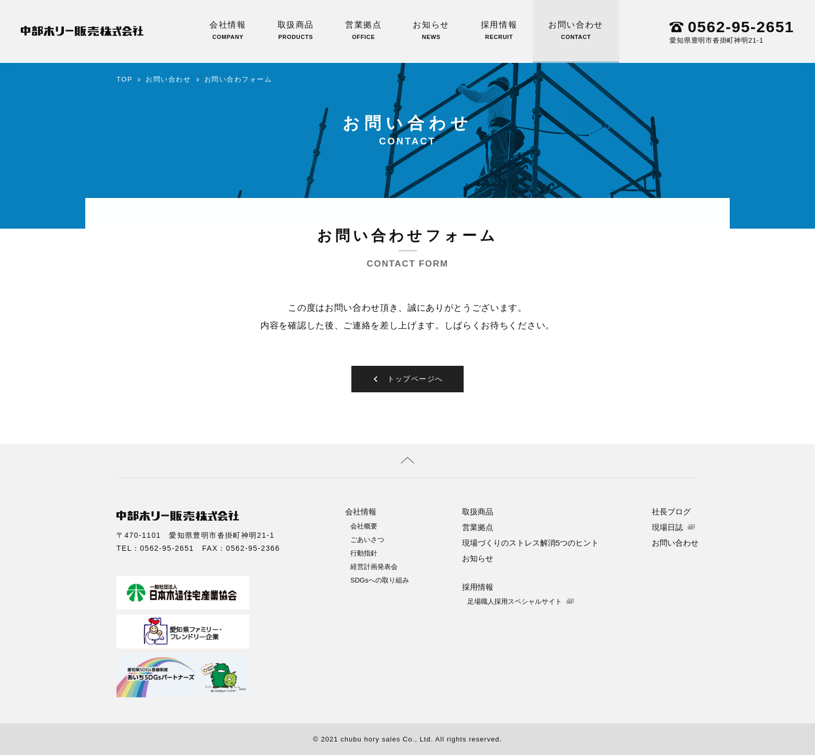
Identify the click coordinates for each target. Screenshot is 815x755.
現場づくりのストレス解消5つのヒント (530, 542)
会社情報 (227, 30)
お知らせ (431, 30)
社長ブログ (671, 511)
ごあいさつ (367, 539)
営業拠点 (363, 30)
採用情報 (499, 30)
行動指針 (363, 553)
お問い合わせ (575, 30)
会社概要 (363, 525)
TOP (124, 79)
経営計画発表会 (374, 566)
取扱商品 (296, 30)
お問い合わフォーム (238, 79)
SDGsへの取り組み (379, 580)
